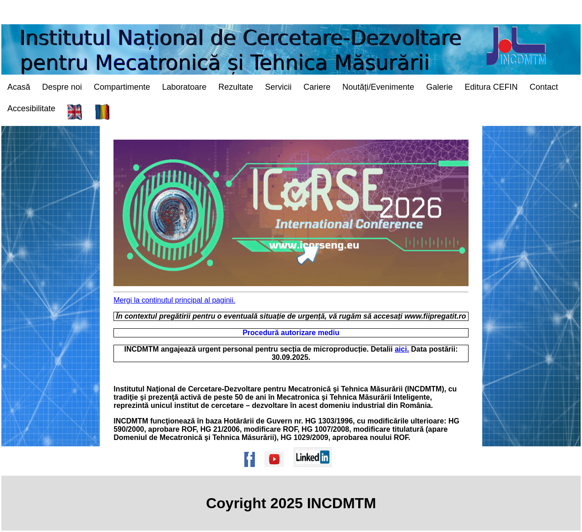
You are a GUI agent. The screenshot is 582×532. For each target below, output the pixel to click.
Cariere (316, 87)
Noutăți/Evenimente (378, 87)
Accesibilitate (31, 108)
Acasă (18, 87)
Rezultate (235, 87)
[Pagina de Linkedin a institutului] (316, 471)
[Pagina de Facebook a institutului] (252, 471)
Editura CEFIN (490, 87)
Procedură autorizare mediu (291, 333)
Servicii (278, 87)
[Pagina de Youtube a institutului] (277, 471)
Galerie (439, 87)
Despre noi (62, 87)
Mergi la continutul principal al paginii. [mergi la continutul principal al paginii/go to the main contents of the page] (174, 300)
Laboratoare (184, 87)
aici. (402, 349)
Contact (543, 87)
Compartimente (122, 87)
